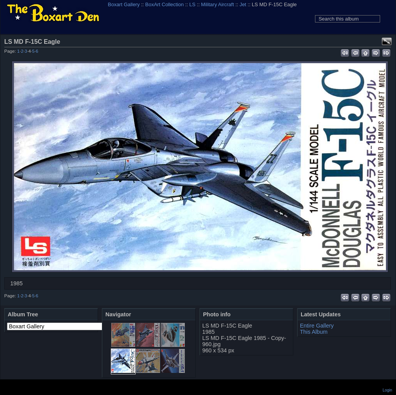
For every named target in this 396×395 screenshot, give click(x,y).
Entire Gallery (317, 326)
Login (387, 390)
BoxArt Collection (164, 4)
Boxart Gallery (123, 4)
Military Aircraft (217, 4)
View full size (387, 41)
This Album (313, 332)
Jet (242, 4)
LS (192, 4)
